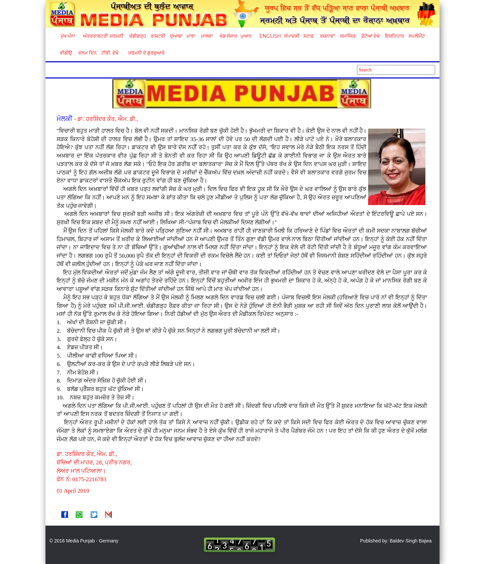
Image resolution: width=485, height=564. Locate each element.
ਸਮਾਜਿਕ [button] (348, 36)
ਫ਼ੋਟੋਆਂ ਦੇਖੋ (370, 36)
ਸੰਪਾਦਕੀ (291, 36)
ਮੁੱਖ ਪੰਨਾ (68, 36)
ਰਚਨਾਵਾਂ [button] (327, 36)
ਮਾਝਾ (191, 36)
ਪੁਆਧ (246, 36)
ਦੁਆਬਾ (176, 36)
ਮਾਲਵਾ (207, 36)
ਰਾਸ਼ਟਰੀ (158, 36)
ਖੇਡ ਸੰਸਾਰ (228, 36)
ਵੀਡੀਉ (66, 53)
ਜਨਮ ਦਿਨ (87, 53)
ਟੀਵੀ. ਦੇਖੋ (109, 53)
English (269, 36)
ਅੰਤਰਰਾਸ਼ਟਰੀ (94, 36)
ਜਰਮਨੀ (116, 36)
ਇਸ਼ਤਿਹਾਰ (394, 36)
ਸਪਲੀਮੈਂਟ (417, 36)
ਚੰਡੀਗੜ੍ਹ (137, 36)
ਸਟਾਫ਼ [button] (308, 36)
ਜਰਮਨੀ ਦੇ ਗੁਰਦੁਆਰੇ (144, 53)
